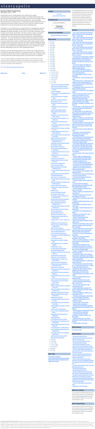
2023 (51, 47)
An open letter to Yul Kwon (80, 323)
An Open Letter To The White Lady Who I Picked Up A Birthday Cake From (83, 112)
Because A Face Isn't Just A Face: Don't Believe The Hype (81, 195)
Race (52, 361)
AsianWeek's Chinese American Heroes (60, 292)
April (52, 341)
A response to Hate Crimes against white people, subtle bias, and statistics (82, 254)
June (52, 82)
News (53, 359)
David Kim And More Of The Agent (58, 138)
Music (50, 359)
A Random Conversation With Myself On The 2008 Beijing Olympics (82, 296)
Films (52, 358)
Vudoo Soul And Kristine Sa (57, 228)
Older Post (43, 73)
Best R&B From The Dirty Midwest (80, 386)
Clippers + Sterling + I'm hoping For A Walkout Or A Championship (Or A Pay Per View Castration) (82, 119)
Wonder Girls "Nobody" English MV (59, 99)
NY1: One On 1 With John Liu (57, 158)
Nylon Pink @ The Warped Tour (58, 163)
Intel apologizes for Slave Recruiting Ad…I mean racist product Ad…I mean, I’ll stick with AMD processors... (82, 265)
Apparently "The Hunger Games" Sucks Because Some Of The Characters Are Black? (81, 133)
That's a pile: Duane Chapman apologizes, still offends (81, 237)
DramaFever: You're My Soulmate (58, 257)
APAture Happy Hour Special (57, 267)
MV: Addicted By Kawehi (56, 144)
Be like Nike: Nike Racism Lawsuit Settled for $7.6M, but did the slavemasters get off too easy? (81, 270)
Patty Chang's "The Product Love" (58, 177)
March (52, 343)
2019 (51, 54)
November (53, 73)
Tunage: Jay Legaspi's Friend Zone (59, 262)
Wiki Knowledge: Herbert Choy (58, 146)
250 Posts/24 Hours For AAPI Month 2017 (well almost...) (82, 84)
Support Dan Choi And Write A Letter (59, 86)
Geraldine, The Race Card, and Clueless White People (81, 214)
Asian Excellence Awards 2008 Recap (83, 310)
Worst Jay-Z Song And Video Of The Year (81, 341)
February (53, 344)
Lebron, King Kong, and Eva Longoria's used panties (80, 217)
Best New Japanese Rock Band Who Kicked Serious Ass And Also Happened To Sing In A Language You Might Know (81, 356)
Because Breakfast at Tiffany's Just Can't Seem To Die (82, 293)
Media (67, 358)
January (53, 346)
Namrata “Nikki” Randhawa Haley (58, 109)
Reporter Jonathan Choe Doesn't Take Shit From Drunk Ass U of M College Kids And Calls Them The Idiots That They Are (83, 125)
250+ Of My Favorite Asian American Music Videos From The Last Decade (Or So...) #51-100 (82, 48)
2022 (51, 49)
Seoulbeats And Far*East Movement (59, 222)
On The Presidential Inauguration (82, 162)
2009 (51, 70)
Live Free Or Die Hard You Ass (81, 280)
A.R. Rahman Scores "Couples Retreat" (60, 327)
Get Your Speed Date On (56, 211)
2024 (51, 45)
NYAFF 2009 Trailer (55, 317)
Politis (57, 359)
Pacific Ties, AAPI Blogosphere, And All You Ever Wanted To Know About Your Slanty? (82, 149)
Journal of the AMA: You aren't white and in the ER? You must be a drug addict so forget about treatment (82, 230)
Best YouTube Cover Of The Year (80, 370)
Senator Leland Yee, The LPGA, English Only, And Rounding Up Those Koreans (82, 320)
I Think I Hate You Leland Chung (82, 156)
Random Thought (55, 284)
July (52, 81)
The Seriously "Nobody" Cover (58, 194)
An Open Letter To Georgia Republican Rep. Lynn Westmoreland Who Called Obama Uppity (82, 185)
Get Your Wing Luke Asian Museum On (59, 278)
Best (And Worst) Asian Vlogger (79, 368)
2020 (51, 52)
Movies (56, 358)
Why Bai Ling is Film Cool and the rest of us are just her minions (83, 174)
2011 (51, 66)
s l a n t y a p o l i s (15, 6)
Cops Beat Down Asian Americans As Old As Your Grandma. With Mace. (82, 137)
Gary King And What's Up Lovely (58, 192)
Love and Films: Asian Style (80, 312)
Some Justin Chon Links (56, 238)
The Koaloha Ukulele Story (57, 175)
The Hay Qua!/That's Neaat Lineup (58, 233)
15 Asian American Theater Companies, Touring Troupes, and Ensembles (81, 315)
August (52, 79)
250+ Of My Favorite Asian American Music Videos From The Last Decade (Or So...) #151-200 (82, 39)
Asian (5, 67)
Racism (57, 361)
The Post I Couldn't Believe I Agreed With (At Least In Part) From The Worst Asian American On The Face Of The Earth (82, 351)
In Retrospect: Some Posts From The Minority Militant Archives (82, 87)
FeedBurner (62, 28)
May (52, 339)
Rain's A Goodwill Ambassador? (58, 231)
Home (23, 73)
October (53, 75)
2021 (51, 50)
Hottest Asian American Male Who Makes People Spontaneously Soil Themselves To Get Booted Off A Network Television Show (82, 380)
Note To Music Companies (80, 304)
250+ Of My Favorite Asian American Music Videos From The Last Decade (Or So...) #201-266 (82, 34)
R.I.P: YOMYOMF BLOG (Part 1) (82, 69)
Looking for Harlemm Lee (80, 161)
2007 (51, 350)
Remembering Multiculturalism (57, 250)
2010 (51, 68)
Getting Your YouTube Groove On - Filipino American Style (82, 168)
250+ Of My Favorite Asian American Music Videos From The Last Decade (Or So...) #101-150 (82, 43)
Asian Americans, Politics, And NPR (59, 335)
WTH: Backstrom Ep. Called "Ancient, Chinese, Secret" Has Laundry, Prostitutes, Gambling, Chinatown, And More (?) (82, 102)
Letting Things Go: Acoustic (57, 165)
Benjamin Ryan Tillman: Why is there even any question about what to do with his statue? (82, 225)
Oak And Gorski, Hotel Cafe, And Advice (60, 199)
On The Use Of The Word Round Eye (83, 164)
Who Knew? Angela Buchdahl (57, 337)
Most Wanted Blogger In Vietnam (80, 342)
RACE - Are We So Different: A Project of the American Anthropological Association (83, 241)
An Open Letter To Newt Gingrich (58, 309)
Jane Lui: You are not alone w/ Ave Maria (60, 84)
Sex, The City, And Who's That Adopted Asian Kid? (81, 285)
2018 (51, 56)
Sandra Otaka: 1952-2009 (57, 297)
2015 (51, 61)
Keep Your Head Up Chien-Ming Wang (59, 209)
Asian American (9, 67)
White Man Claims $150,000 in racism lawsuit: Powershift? (83, 258)
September (53, 77)
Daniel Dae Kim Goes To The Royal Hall (60, 173)
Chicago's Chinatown (55, 91)
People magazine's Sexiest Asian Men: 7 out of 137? (81, 282)
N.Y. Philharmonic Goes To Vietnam (59, 319)
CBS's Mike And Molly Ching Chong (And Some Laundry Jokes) (82, 140)
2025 (51, 43)
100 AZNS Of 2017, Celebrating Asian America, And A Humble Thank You (83, 81)
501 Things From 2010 (77, 329)
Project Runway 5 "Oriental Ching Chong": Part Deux (81, 189)
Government (62, 358)
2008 (51, 348)
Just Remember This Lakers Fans (58, 255)
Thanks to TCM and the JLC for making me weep (81, 299)
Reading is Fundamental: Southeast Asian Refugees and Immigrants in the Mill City (82, 307)
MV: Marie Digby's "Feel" (56, 246)
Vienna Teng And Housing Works (58, 200)
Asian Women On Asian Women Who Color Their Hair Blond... (82, 71)
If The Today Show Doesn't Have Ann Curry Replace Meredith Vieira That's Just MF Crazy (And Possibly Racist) (82, 145)
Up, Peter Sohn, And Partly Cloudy (58, 248)
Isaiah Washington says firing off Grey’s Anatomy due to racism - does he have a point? (82, 289)
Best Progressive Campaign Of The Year (81, 344)
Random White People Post (11, 11)
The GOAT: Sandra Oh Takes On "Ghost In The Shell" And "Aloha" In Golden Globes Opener (81, 66)
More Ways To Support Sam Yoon (58, 214)
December (53, 72)
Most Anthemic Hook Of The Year (80, 336)
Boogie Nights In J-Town (56, 101)
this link (82, 396)
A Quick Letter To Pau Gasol (80, 302)
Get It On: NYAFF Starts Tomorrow (58, 185)
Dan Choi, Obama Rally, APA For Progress (60, 229)
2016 (51, 59)
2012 (51, 65)
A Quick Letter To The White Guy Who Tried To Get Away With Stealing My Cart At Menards (83, 108)
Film (49, 358)
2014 (51, 63)
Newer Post (4, 73)
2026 (51, 41)
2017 (51, 57)
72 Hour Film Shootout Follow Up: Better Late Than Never (81, 177)
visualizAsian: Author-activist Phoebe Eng (60, 143)
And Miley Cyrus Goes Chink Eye (82, 166)
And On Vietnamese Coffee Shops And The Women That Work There (82, 158)
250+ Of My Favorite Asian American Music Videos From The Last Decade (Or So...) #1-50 (82, 53)
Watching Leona (54, 190)
